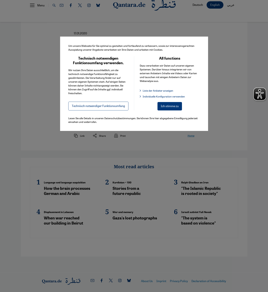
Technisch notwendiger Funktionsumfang (98, 106)
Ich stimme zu (170, 106)
